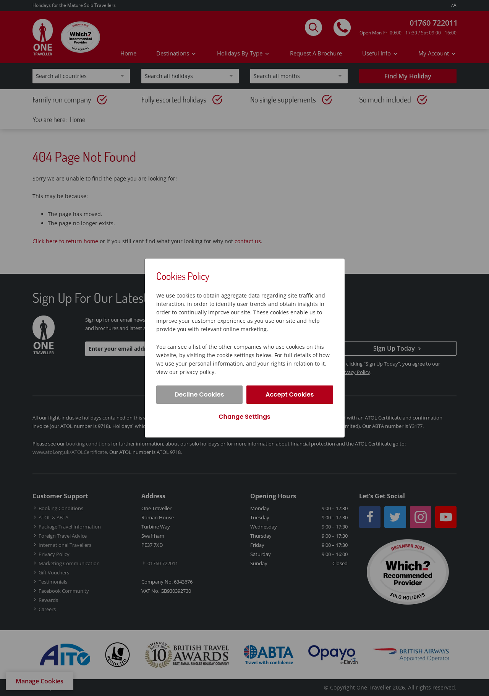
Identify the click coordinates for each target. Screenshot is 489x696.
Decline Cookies (199, 394)
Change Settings (244, 416)
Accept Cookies (290, 394)
